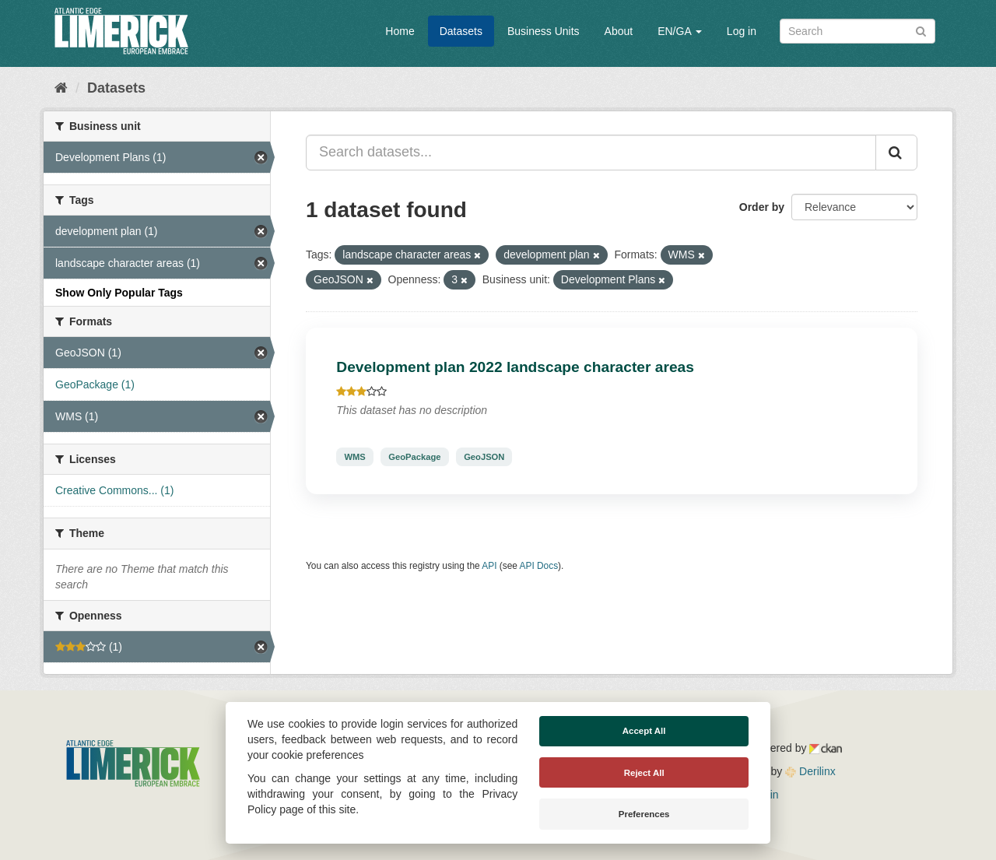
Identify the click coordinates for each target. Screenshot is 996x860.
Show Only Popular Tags (119, 292)
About (619, 31)
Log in (741, 31)
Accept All (644, 730)
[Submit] (921, 30)
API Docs (539, 565)
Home (399, 31)
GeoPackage (414, 457)
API (489, 565)
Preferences (644, 814)
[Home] (61, 88)
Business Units (543, 31)
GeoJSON (484, 457)
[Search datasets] (857, 31)
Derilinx (810, 771)
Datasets (461, 31)
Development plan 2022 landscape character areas (515, 367)
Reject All (644, 773)
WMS (354, 457)
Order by (761, 207)
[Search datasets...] (591, 152)
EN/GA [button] (680, 31)
